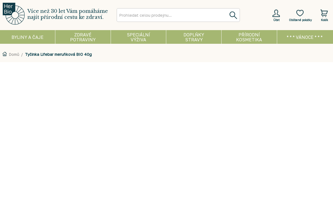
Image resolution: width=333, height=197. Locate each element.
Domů (14, 54)
